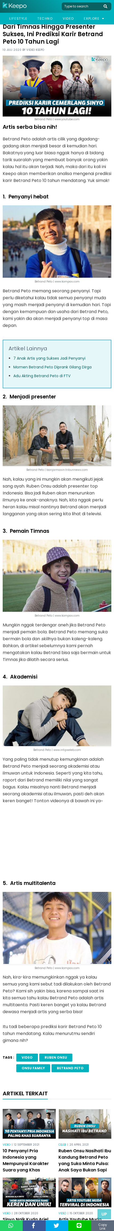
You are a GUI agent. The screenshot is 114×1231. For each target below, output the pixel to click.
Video (68, 18)
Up (104, 1214)
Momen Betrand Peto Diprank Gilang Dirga (52, 367)
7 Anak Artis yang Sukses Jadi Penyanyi (49, 358)
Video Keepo (35, 50)
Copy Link (102, 1226)
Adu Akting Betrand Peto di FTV (41, 376)
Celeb (62, 1145)
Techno (45, 18)
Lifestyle (18, 18)
